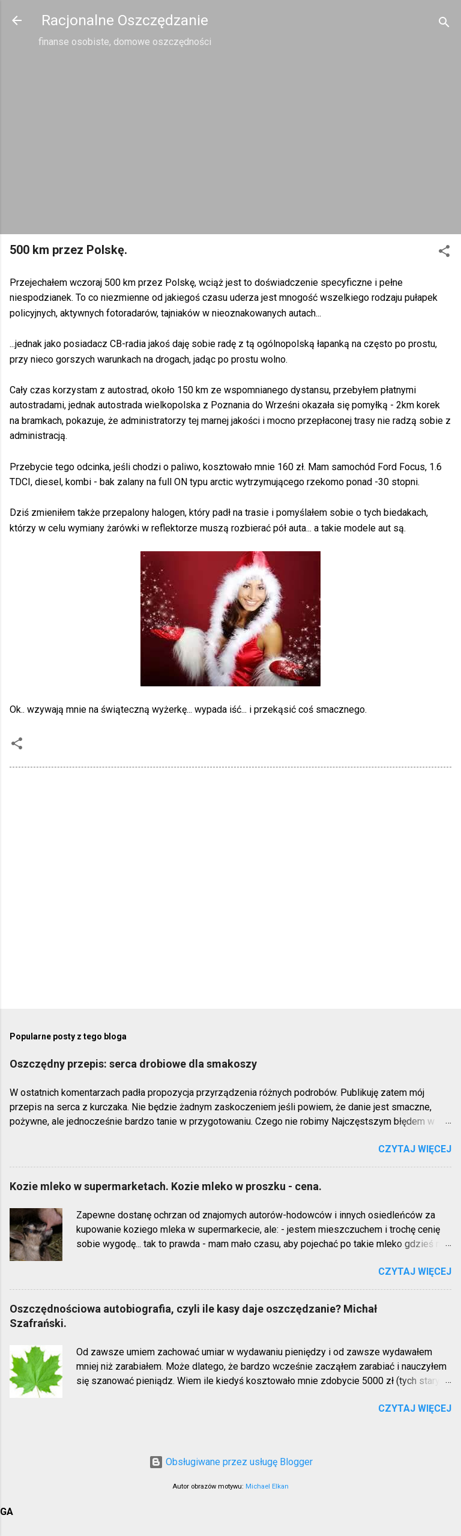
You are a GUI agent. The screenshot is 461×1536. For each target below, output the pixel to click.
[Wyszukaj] (444, 24)
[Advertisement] (230, 140)
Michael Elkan (267, 1486)
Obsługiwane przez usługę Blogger (231, 1462)
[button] (444, 253)
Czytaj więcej (414, 1149)
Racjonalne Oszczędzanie (124, 20)
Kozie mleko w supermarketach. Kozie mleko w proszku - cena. (166, 1186)
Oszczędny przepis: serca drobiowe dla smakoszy (133, 1063)
